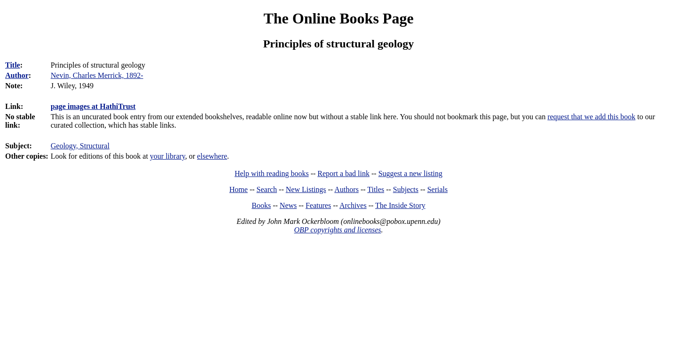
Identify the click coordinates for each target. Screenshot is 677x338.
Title (12, 65)
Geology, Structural (80, 146)
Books (261, 205)
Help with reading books (272, 173)
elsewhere (212, 156)
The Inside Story (400, 205)
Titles (375, 189)
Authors (346, 189)
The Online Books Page (338, 18)
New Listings (306, 189)
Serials (437, 189)
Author (17, 75)
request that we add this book (591, 117)
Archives (353, 205)
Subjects (405, 189)
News (288, 205)
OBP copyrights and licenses (337, 230)
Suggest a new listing (410, 173)
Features (318, 205)
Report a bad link (343, 173)
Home (238, 189)
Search (267, 189)
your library (167, 156)
